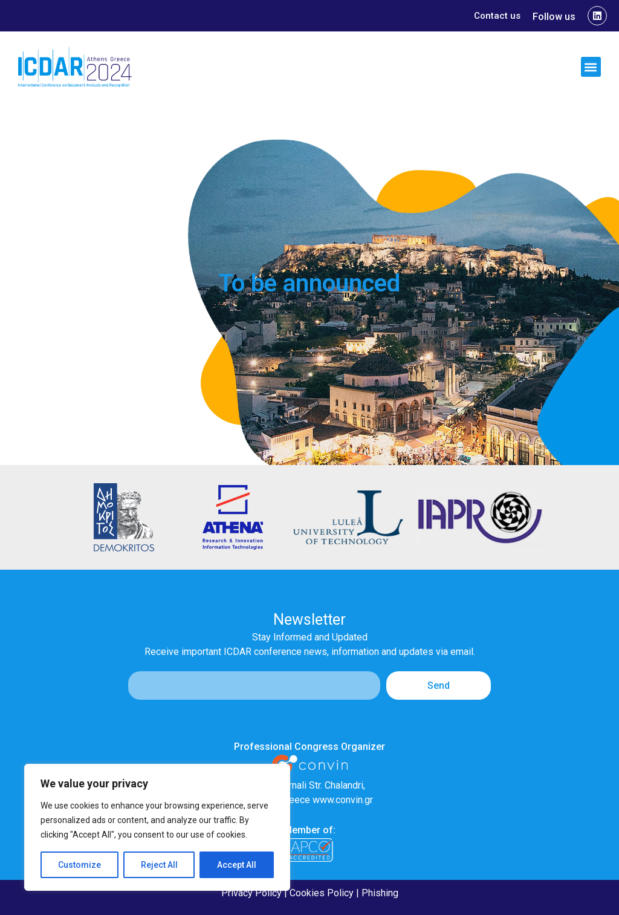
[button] (591, 67)
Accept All (236, 865)
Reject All (159, 865)
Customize (79, 865)
